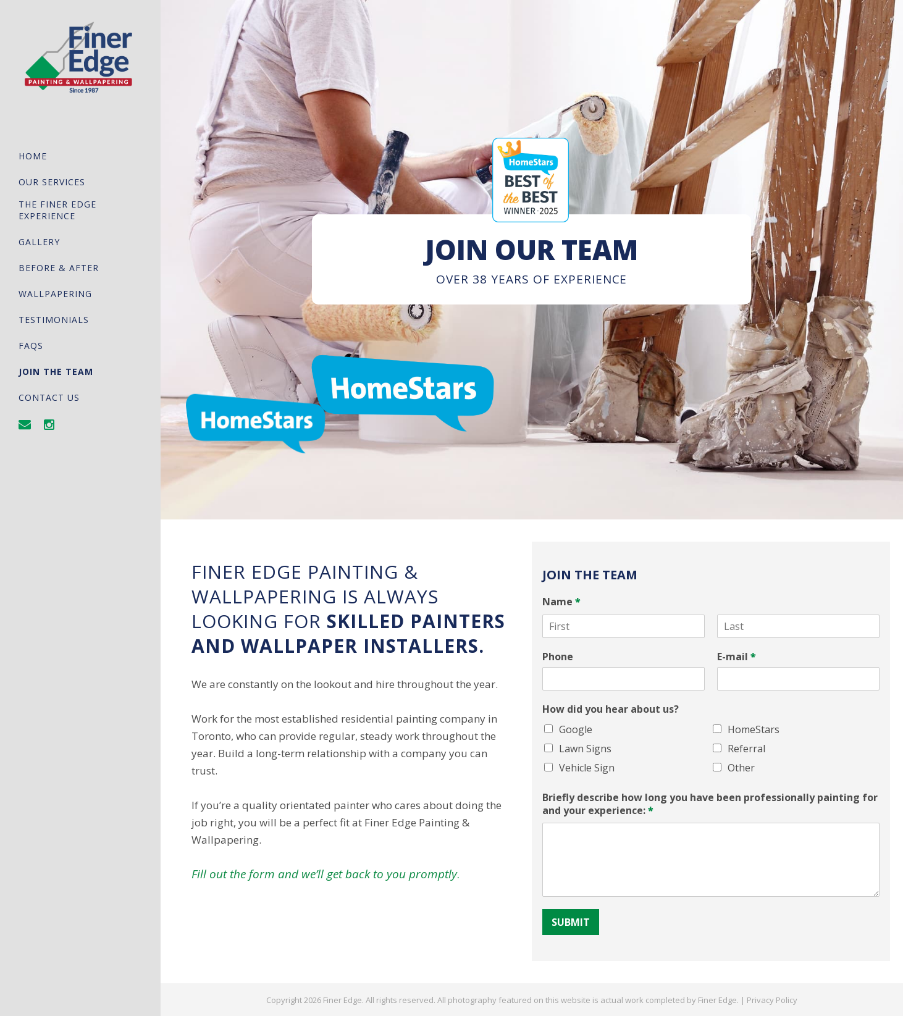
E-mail (736, 656)
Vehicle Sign (587, 768)
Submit (571, 922)
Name (561, 601)
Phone (557, 656)
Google (575, 729)
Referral (746, 748)
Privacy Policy (772, 1000)
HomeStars (753, 729)
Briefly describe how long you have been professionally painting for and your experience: (710, 804)
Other (741, 768)
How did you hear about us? (610, 709)
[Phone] (623, 679)
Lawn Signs (585, 748)
